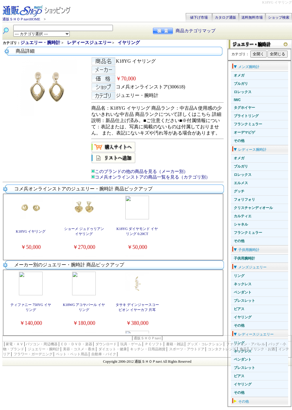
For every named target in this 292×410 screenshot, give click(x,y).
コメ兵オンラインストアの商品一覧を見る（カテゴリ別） (152, 177)
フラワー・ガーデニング (33, 354)
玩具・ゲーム (131, 344)
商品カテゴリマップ (195, 30)
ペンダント (243, 292)
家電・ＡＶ (14, 344)
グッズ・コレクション (205, 344)
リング (239, 276)
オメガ (239, 75)
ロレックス (243, 92)
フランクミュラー (248, 124)
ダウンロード (106, 344)
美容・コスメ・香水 (79, 349)
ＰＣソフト (154, 344)
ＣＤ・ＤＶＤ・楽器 (76, 344)
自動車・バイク (103, 354)
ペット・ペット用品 (72, 354)
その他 (239, 141)
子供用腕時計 (244, 258)
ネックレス (243, 284)
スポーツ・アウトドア (187, 349)
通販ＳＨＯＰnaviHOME (21, 19)
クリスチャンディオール (253, 208)
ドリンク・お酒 (262, 349)
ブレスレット (244, 301)
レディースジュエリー (89, 42)
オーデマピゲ (244, 132)
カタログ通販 (225, 17)
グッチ (239, 191)
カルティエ (243, 216)
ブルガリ (241, 84)
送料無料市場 (252, 17)
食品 (243, 349)
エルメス (241, 183)
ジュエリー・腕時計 (40, 42)
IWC (237, 100)
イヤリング (243, 317)
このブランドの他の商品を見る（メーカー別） (141, 171)
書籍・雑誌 (175, 344)
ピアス (239, 309)
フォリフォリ (244, 199)
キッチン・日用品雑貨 (148, 349)
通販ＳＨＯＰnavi (147, 338)
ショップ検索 (278, 17)
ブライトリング (246, 116)
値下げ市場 (199, 17)
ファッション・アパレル (245, 344)
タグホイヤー (244, 108)
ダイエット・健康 (112, 349)
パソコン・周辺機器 (42, 344)
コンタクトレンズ (222, 349)
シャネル (241, 224)
